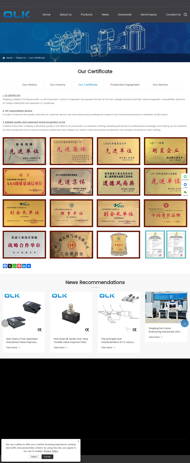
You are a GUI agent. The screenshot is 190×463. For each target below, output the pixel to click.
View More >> (13, 347)
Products (86, 15)
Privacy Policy (51, 451)
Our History (29, 85)
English (180, 3)
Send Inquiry (149, 15)
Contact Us (173, 15)
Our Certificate (37, 58)
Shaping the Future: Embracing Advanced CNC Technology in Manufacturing (165, 330)
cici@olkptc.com (14, 3)
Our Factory (57, 85)
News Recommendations (95, 282)
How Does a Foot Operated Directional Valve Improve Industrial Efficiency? (21, 340)
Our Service (160, 85)
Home (46, 15)
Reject (34, 456)
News (105, 15)
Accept (47, 456)
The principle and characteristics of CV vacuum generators (118, 340)
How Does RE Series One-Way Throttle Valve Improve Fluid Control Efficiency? (71, 340)
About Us (66, 15)
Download (124, 15)
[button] (5, 323)
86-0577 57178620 (51, 3)
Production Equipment (125, 85)
